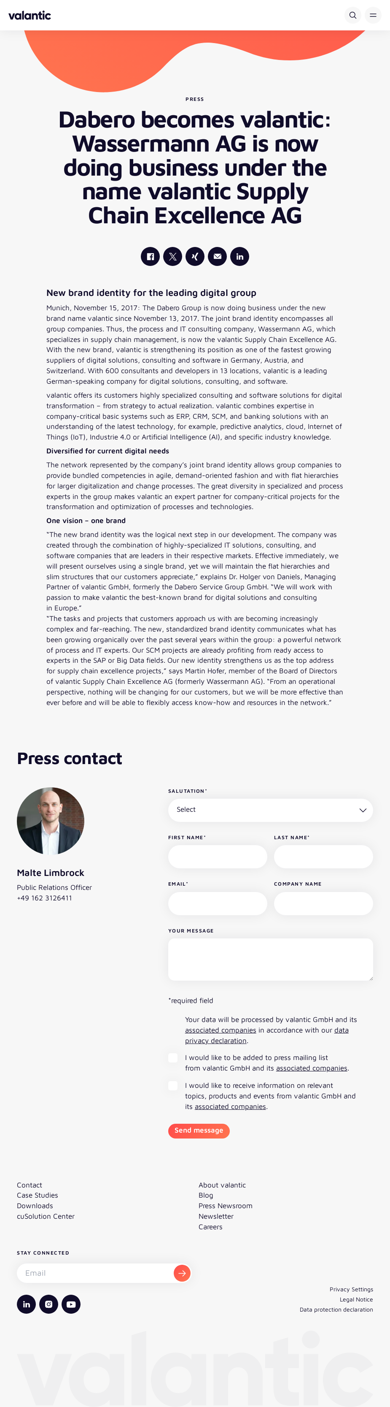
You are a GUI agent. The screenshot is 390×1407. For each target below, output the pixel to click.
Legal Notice (356, 1299)
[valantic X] (172, 256)
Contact (29, 1185)
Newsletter (216, 1216)
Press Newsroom (226, 1205)
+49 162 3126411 (44, 898)
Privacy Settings (351, 1289)
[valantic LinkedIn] (239, 256)
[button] (373, 15)
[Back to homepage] (29, 15)
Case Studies (37, 1195)
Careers (211, 1227)
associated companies (220, 1030)
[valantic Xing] (195, 256)
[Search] (352, 15)
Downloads (35, 1205)
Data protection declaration (336, 1309)
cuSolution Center (46, 1216)
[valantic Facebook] (150, 256)
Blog (206, 1195)
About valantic (222, 1185)
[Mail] (217, 256)
